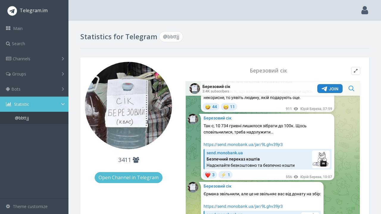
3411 (128, 160)
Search (15, 43)
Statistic (36, 104)
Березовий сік (268, 70)
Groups (35, 74)
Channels (35, 59)
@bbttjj (22, 118)
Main (14, 28)
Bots (35, 89)
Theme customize (27, 206)
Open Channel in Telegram (129, 177)
